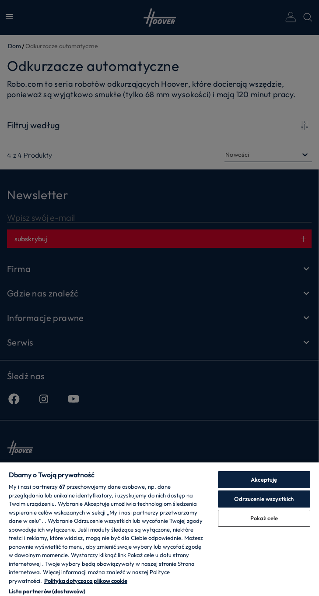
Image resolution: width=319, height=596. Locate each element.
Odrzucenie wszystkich (264, 498)
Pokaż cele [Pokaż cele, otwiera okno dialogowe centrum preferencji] (264, 518)
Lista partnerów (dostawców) (47, 591)
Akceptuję (264, 479)
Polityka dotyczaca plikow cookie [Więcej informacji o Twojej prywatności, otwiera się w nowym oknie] (85, 580)
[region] (159, 529)
